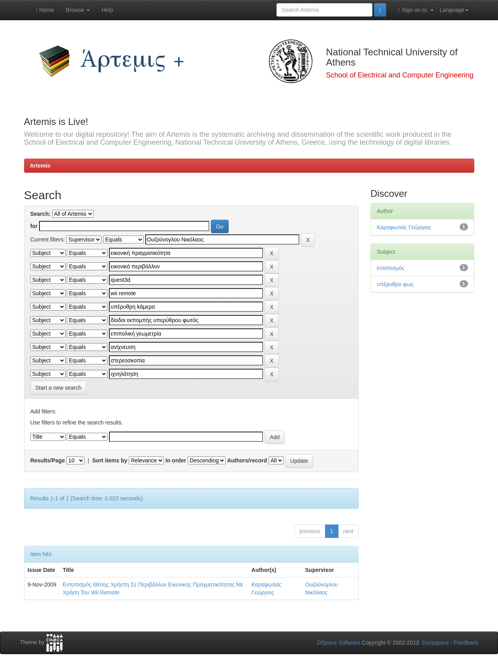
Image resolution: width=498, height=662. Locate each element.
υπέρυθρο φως (395, 284)
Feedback (466, 642)
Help (107, 10)
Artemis (40, 165)
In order (175, 460)
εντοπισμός (390, 268)
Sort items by (110, 460)
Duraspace (435, 642)
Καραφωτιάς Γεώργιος (404, 227)
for (34, 226)
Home (45, 10)
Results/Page (47, 460)
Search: (40, 214)
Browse (78, 10)
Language (454, 10)
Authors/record (247, 460)
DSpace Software (338, 642)
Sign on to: (416, 10)
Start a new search (59, 388)
